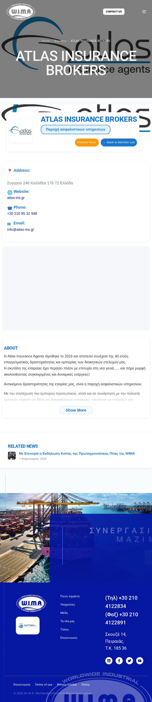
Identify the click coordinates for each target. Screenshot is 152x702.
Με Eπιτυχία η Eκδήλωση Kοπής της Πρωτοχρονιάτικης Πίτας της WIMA (77, 453)
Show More (76, 410)
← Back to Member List (119, 142)
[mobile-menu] (140, 12)
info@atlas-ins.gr (20, 230)
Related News (86, 142)
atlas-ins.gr (16, 198)
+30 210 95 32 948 (22, 214)
